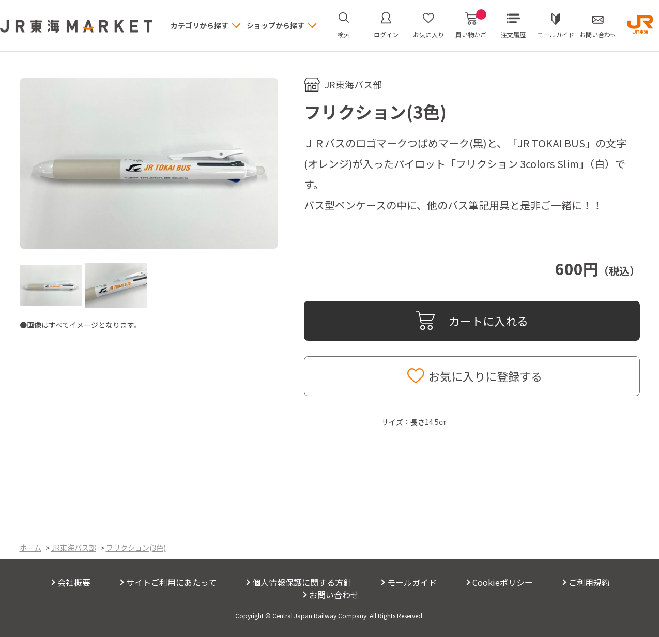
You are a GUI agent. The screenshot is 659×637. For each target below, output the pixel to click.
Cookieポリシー (502, 582)
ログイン (386, 34)
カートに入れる (488, 320)
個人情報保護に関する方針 (301, 582)
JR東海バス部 (353, 84)
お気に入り (428, 34)
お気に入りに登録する (485, 376)
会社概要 (73, 582)
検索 (344, 34)
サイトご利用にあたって (171, 582)
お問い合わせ (598, 34)
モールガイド (555, 34)
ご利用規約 (589, 582)
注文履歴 (513, 34)
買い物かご (470, 25)
